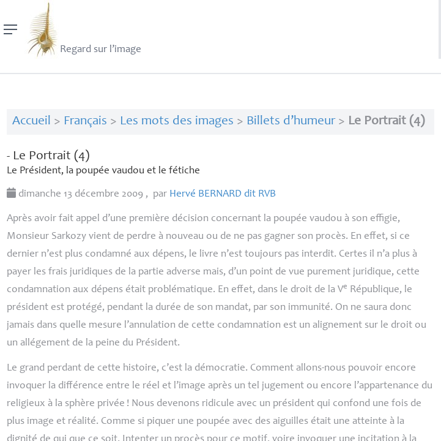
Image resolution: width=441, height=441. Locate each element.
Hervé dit (222, 194)
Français (85, 121)
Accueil (31, 121)
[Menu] (11, 29)
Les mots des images (177, 121)
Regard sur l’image (82, 29)
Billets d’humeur (290, 121)
